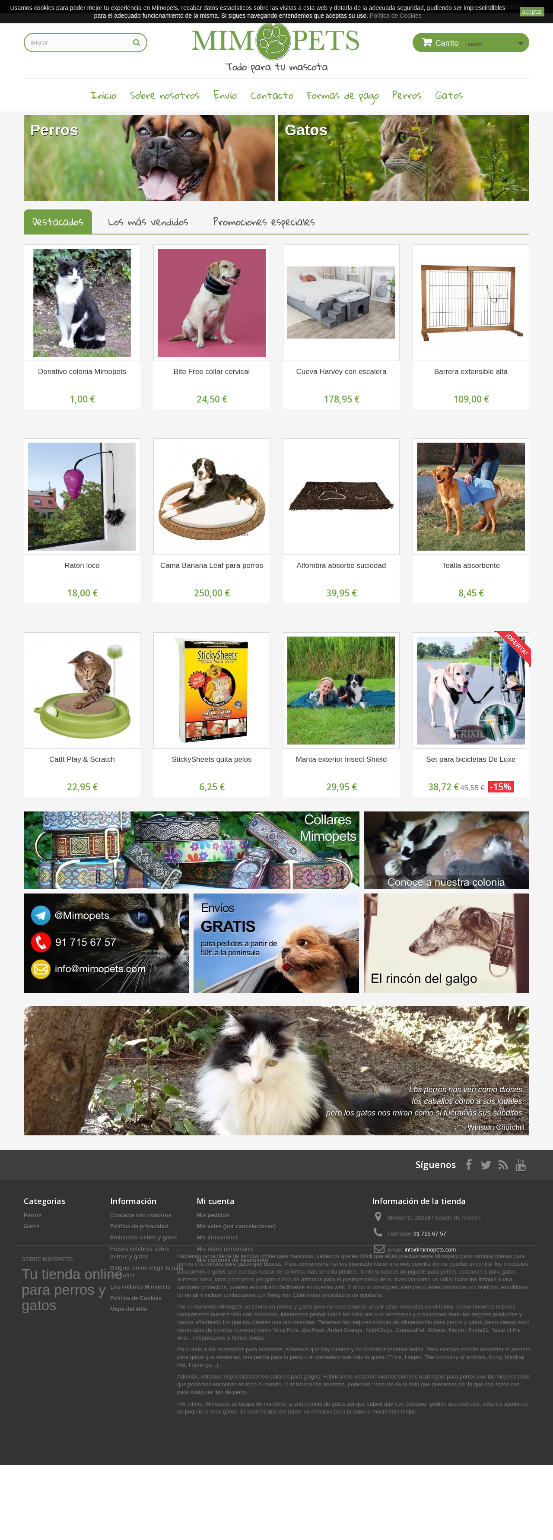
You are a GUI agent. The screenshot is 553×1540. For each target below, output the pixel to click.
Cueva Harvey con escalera (341, 372)
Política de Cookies (136, 1298)
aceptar (532, 11)
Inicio (103, 95)
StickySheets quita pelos (211, 759)
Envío (225, 95)
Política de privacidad (139, 1226)
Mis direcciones (218, 1237)
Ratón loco (81, 565)
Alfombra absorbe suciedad (341, 565)
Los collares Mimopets (140, 1286)
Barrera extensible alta (471, 372)
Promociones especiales (264, 221)
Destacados (57, 221)
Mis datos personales (225, 1248)
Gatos (449, 95)
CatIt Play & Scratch (82, 759)
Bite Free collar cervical (212, 372)
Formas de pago (343, 95)
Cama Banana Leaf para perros (211, 565)
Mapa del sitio (128, 1309)
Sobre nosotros (165, 95)
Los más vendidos (148, 221)
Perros (407, 95)
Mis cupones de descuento (232, 1260)
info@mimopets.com (430, 1249)
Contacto (272, 95)
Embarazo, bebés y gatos (144, 1237)
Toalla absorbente (471, 565)
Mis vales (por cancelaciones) (236, 1226)
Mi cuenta (216, 1201)
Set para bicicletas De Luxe (471, 759)
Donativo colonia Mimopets (82, 372)
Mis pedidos (213, 1215)
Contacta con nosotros (141, 1215)
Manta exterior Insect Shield (341, 759)
